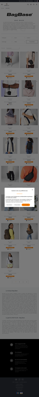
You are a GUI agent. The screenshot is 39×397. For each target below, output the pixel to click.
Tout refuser (9, 204)
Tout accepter (26, 204)
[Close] (32, 190)
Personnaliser (17, 204)
